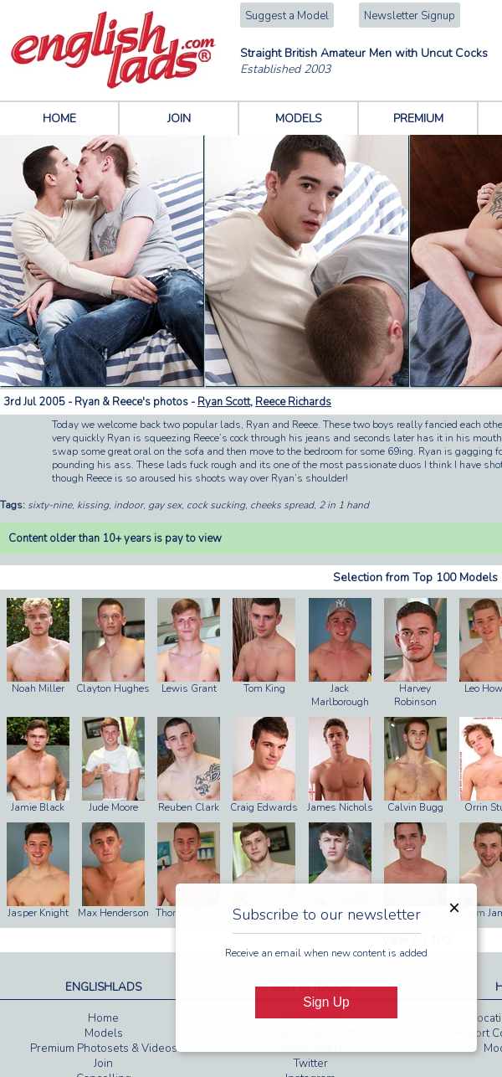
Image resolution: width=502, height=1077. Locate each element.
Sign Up (326, 1002)
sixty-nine (50, 505)
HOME (59, 118)
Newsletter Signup (409, 15)
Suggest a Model (287, 15)
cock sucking (216, 505)
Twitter (311, 1063)
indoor (128, 505)
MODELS (298, 118)
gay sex (165, 505)
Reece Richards (293, 402)
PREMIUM (418, 118)
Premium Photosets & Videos (103, 1048)
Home (103, 1018)
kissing (93, 505)
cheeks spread (282, 505)
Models (104, 1033)
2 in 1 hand (344, 505)
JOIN (179, 118)
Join (103, 1063)
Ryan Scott (223, 402)
